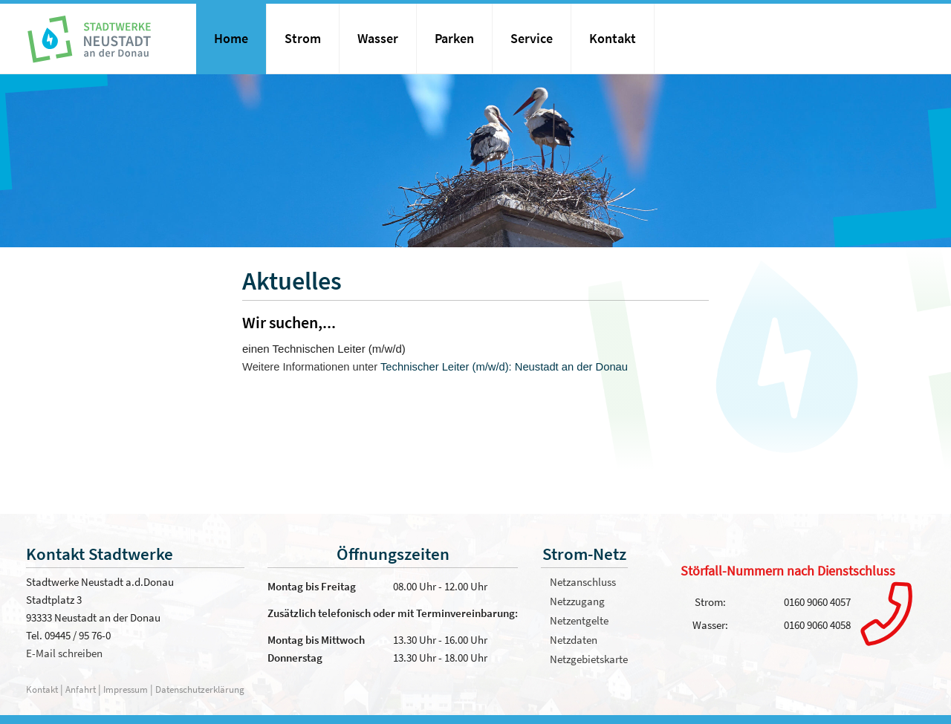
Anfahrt (81, 689)
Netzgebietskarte (589, 659)
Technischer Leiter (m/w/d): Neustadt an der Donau (504, 367)
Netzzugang (577, 601)
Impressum (125, 689)
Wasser (377, 38)
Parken (454, 38)
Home (231, 38)
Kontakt (612, 38)
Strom (303, 38)
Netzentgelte (579, 620)
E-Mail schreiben (64, 653)
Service (531, 38)
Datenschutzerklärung (199, 689)
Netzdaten (573, 640)
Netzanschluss (583, 582)
